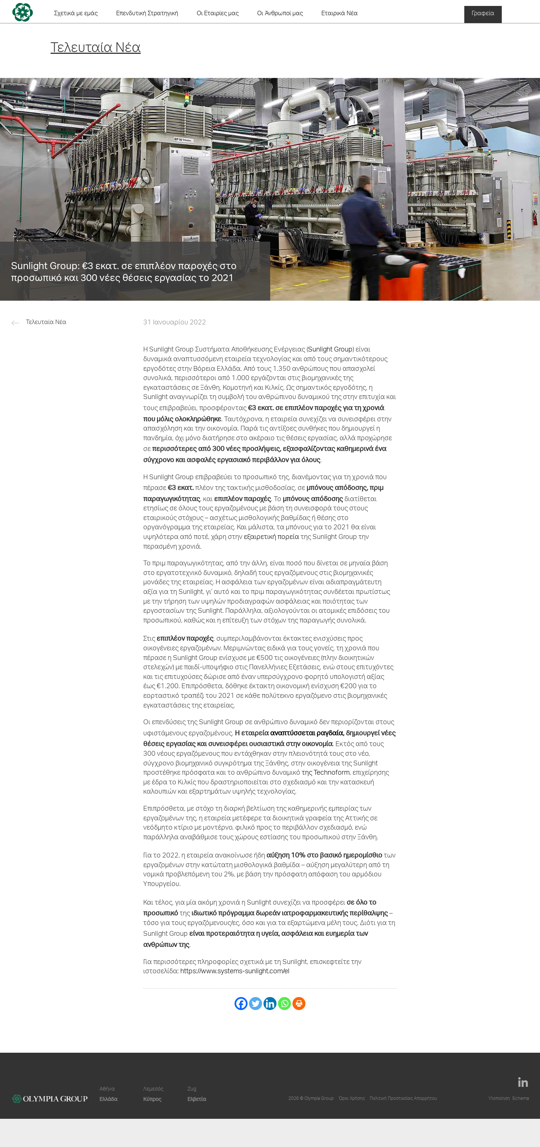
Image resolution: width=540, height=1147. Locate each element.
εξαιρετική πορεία (271, 537)
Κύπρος (152, 1099)
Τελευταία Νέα (46, 323)
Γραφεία (483, 14)
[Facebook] (241, 1003)
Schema (520, 1099)
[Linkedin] (270, 1003)
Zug (191, 1089)
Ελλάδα (108, 1099)
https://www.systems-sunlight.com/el (234, 971)
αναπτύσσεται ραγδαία (306, 732)
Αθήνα (107, 1089)
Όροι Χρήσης (351, 1099)
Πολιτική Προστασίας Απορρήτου (403, 1099)
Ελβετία (196, 1099)
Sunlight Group (330, 350)
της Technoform (326, 773)
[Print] (298, 1003)
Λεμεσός (153, 1089)
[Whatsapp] (284, 1003)
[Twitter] (255, 1003)
